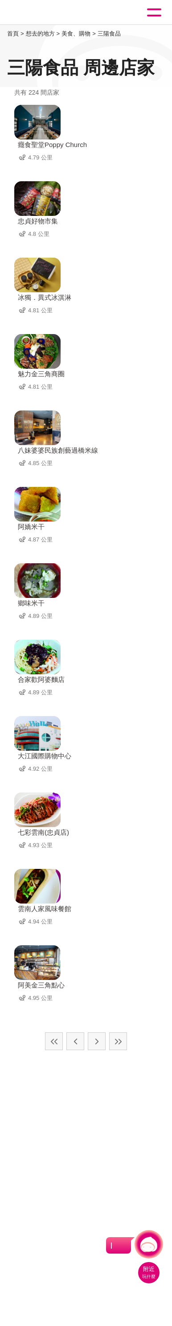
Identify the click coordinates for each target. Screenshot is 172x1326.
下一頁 (97, 1041)
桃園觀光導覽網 (43, 12)
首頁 (13, 33)
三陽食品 (109, 33)
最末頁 (118, 1041)
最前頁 (54, 1041)
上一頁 (75, 1041)
